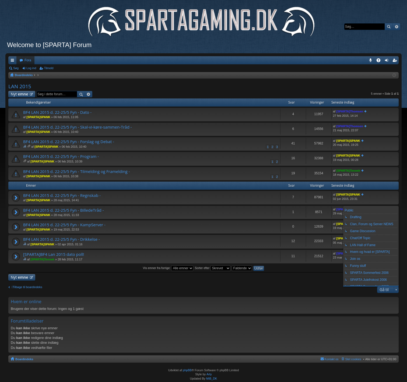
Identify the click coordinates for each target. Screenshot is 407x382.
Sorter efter (212, 268)
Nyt (19, 94)
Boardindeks (24, 359)
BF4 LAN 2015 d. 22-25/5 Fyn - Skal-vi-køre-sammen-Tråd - (77, 127)
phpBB (187, 370)
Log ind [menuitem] (388, 61)
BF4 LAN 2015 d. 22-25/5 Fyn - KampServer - (64, 224)
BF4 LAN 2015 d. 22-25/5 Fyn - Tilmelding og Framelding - (76, 171)
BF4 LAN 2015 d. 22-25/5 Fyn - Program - (61, 156)
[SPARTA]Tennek (348, 170)
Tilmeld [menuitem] (396, 61)
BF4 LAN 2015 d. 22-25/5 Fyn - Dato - (57, 112)
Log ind (31, 68)
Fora (27, 60)
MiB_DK (211, 378)
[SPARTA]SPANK (38, 117)
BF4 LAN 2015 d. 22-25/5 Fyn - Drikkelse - (61, 239)
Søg (389, 26)
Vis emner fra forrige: (168, 268)
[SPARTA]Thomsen (349, 111)
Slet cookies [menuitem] (353, 359)
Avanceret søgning (396, 26)
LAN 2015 (19, 86)
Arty (209, 374)
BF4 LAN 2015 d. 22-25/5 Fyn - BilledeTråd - (63, 210)
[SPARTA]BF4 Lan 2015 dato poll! (53, 254)
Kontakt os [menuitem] (332, 359)
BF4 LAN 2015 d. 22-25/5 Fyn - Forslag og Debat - (68, 141)
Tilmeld (48, 68)
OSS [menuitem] (380, 61)
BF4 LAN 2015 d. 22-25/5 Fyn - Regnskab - (62, 195)
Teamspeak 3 (371, 61)
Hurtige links (13, 61)
